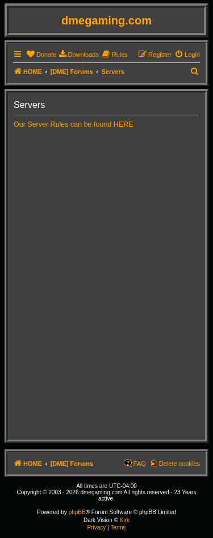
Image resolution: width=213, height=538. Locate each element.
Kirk (125, 520)
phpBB (77, 512)
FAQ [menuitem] (139, 463)
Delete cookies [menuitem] (179, 463)
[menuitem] (41, 54)
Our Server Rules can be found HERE (73, 124)
